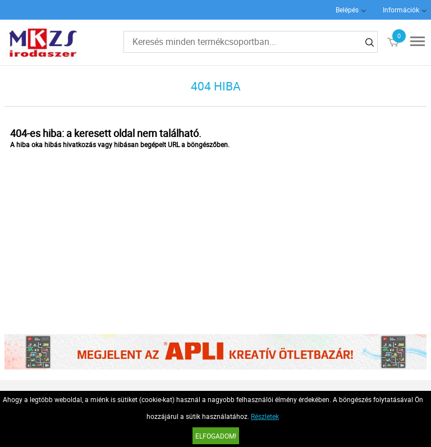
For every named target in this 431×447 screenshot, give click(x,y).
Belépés (347, 9)
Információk (401, 9)
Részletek (265, 416)
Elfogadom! (215, 435)
